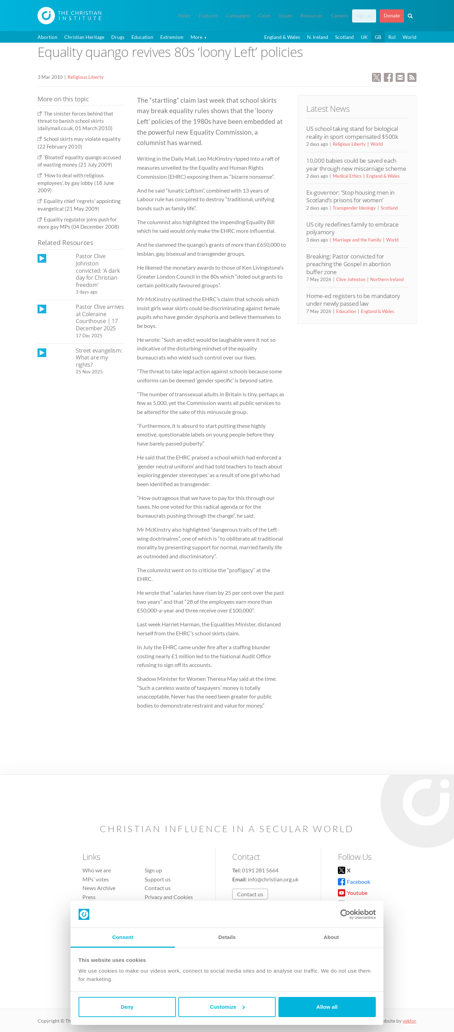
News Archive (98, 888)
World (409, 37)
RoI (392, 37)
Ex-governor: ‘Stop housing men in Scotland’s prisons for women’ (350, 196)
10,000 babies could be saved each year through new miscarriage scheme (356, 164)
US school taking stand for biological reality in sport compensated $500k (352, 132)
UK (364, 37)
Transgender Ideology (354, 208)
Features (208, 15)
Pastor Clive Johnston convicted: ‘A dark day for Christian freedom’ (98, 270)
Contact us (158, 888)
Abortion (47, 37)
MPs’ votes (95, 879)
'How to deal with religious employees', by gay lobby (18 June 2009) (76, 182)
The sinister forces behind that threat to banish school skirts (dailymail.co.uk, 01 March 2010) (75, 121)
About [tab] (331, 937)
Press (89, 897)
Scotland (344, 37)
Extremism (172, 37)
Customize (227, 1007)
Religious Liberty (85, 77)
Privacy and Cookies (169, 897)
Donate (392, 15)
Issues (285, 15)
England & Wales (282, 37)
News (184, 15)
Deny (127, 1007)
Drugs (117, 37)
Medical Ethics (347, 176)
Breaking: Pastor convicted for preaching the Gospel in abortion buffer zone (348, 264)
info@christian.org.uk (273, 879)
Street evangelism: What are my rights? (99, 358)
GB (378, 37)
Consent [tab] (122, 937)
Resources (311, 15)
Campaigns (238, 15)
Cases (264, 15)
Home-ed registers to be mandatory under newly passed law (353, 299)
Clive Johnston (350, 279)
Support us (158, 879)
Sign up (364, 15)
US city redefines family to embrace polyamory (352, 228)
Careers (339, 15)
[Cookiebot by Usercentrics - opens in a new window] (345, 914)
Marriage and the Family (357, 240)
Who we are (96, 870)
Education (142, 37)
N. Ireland (317, 37)
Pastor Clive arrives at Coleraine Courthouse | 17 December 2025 (100, 317)
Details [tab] (227, 937)
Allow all (327, 1007)
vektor (409, 1021)
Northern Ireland (387, 279)
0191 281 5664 (260, 870)
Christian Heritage (84, 37)
